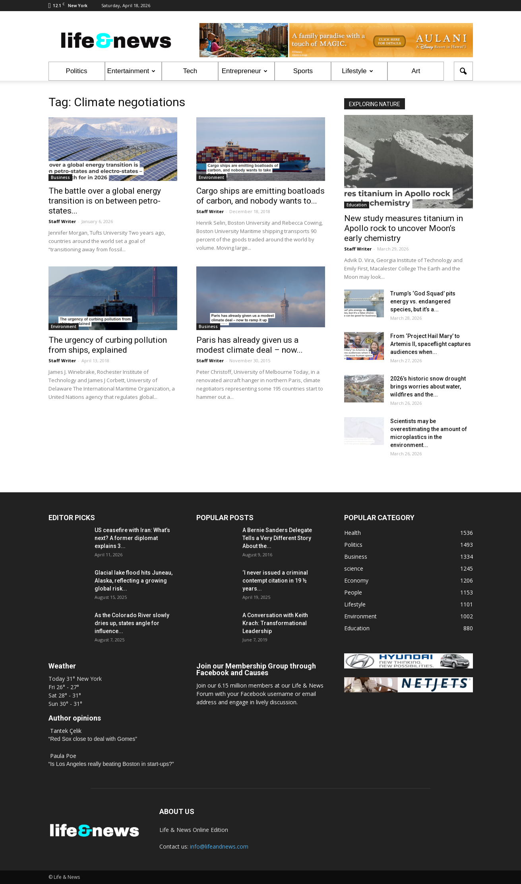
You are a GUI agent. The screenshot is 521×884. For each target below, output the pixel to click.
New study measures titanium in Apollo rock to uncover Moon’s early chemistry (403, 228)
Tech (190, 71)
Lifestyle (357, 71)
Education (357, 205)
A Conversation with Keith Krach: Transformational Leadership (275, 623)
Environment (211, 177)
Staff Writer (62, 221)
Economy (356, 580)
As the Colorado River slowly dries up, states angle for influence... (132, 623)
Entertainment (131, 71)
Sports (303, 71)
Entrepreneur (244, 71)
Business (60, 177)
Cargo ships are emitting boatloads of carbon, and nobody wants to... (260, 196)
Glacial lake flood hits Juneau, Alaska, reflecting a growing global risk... (133, 580)
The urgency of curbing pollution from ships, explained (107, 345)
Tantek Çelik (65, 730)
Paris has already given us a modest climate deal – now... (249, 345)
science (353, 568)
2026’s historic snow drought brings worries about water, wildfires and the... (428, 386)
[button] (463, 71)
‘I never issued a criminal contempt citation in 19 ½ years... (275, 580)
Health (352, 532)
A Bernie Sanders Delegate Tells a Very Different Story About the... (277, 538)
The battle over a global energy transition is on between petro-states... (104, 201)
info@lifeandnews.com (219, 846)
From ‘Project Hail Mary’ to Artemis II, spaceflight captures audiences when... (430, 344)
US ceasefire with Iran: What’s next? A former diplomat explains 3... (132, 538)
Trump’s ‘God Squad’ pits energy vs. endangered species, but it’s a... (422, 301)
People (353, 592)
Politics (76, 71)
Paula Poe (63, 756)
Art (415, 71)
